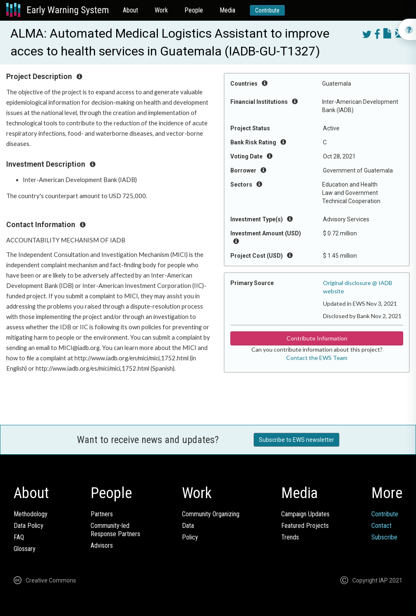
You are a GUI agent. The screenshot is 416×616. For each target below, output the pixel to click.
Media (227, 10)
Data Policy (28, 526)
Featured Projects (305, 526)
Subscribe (384, 537)
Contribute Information (317, 338)
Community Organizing (210, 514)
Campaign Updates (305, 514)
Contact (381, 526)
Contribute (267, 10)
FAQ (19, 537)
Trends (290, 537)
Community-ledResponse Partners (115, 530)
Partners (102, 514)
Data (188, 526)
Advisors (102, 545)
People (193, 10)
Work (161, 10)
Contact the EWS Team (316, 357)
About (130, 10)
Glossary (25, 549)
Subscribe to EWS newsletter (296, 439)
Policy (190, 537)
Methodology (31, 514)
